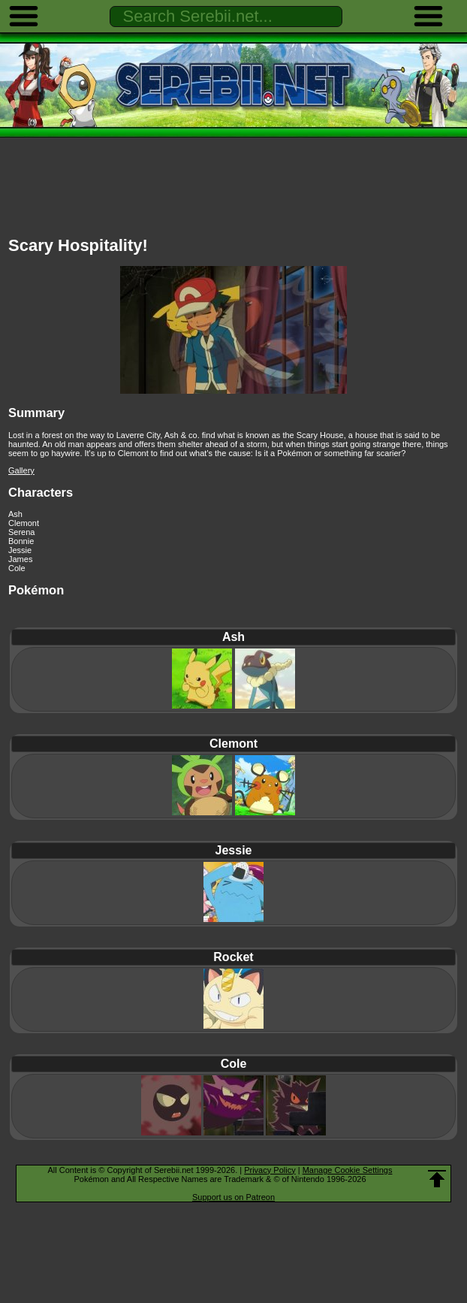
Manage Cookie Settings (348, 1170)
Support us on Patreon (233, 1197)
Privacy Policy (269, 1170)
